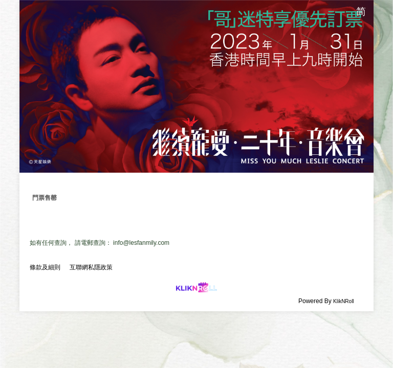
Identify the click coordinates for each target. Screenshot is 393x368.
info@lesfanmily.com (141, 242)
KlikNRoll (343, 301)
